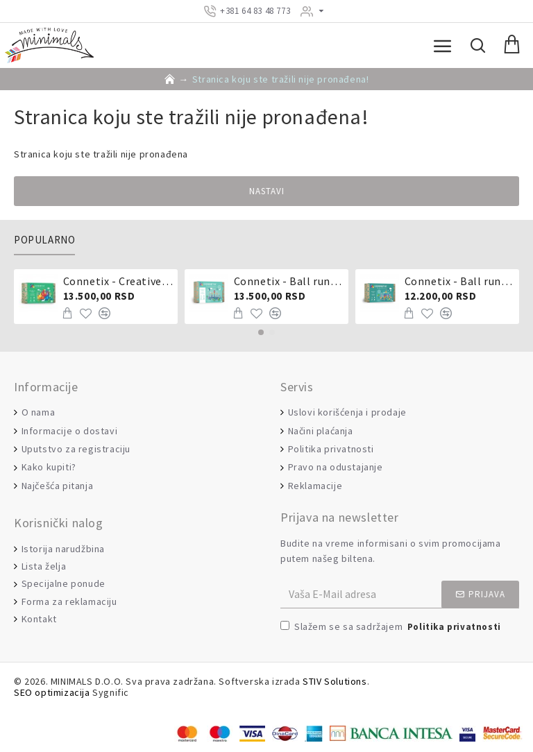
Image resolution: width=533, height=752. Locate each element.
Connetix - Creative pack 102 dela (118, 281)
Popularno (44, 240)
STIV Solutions (334, 681)
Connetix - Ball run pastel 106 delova (289, 281)
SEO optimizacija (52, 692)
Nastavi (267, 191)
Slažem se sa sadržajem (391, 627)
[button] (261, 332)
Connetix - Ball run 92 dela (460, 281)
